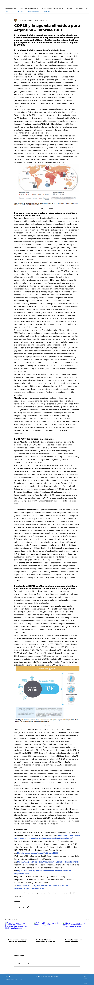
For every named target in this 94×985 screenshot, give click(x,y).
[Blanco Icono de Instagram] (7, 976)
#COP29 (74, 893)
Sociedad (69, 8)
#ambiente (18, 893)
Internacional (79, 8)
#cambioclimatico (52, 893)
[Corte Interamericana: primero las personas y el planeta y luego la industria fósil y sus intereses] (18, 929)
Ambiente (17, 901)
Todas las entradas (10, 8)
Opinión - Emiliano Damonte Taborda (52, 8)
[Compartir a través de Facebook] (15, 907)
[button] (86, 8)
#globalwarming (40, 893)
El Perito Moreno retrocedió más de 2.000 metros (47, 941)
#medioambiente (28, 893)
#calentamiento (64, 893)
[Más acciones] (79, 20)
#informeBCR (19, 896)
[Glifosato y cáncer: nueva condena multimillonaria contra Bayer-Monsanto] (76, 929)
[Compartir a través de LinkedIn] (24, 907)
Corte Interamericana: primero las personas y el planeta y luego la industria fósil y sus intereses (17, 941)
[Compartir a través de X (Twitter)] (19, 907)
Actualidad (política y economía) (29, 8)
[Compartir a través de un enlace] (28, 907)
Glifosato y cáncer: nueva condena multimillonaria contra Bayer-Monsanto (74, 941)
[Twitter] (10, 976)
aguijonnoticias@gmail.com (14, 980)
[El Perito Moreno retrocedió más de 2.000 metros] (47, 929)
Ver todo (86, 919)
